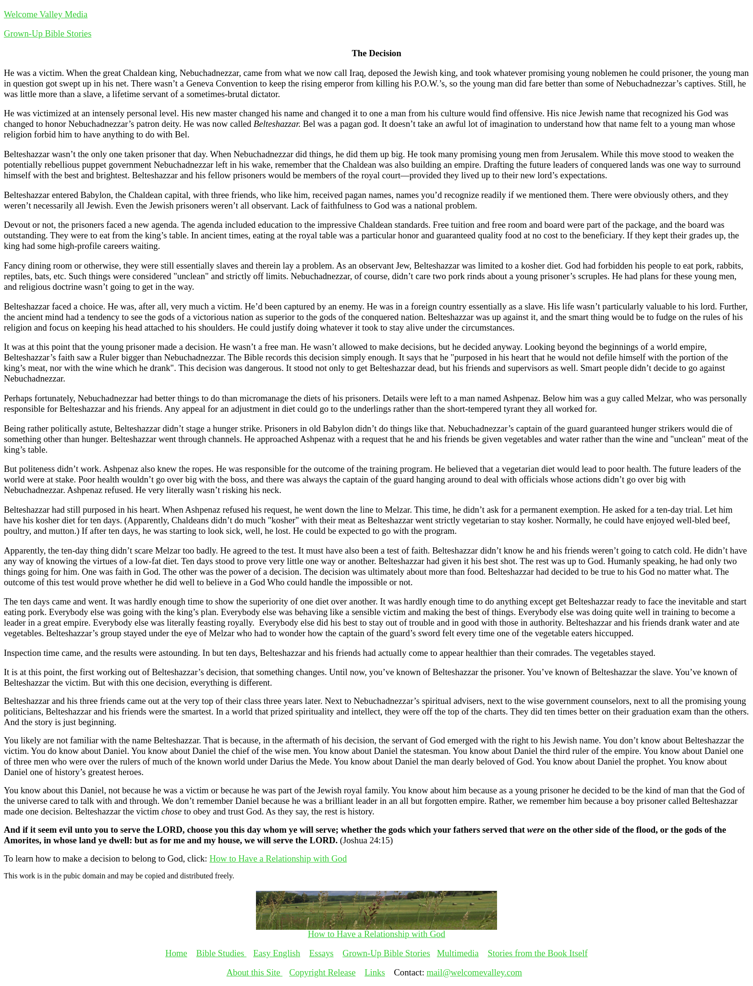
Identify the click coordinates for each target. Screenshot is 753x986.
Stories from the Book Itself (537, 953)
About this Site (255, 972)
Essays (321, 953)
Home (176, 953)
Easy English (276, 953)
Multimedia (458, 953)
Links (374, 972)
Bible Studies (221, 953)
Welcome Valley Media (45, 14)
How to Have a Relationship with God (278, 858)
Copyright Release (322, 972)
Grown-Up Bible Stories (47, 33)
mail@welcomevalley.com (474, 972)
